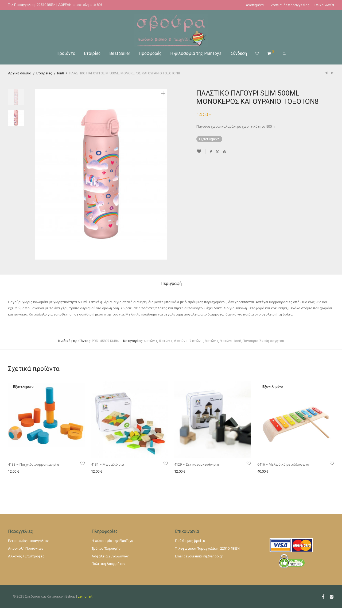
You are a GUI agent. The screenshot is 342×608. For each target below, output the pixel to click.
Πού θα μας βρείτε (190, 541)
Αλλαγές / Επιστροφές (26, 556)
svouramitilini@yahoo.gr (204, 556)
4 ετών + (150, 341)
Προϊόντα (65, 53)
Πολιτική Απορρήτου (108, 564)
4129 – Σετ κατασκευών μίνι (196, 464)
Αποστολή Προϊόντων (25, 548)
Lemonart (85, 596)
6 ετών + (181, 341)
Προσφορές (150, 53)
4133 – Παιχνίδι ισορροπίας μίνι (33, 464)
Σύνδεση (239, 53)
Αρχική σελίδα (19, 73)
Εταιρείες (44, 73)
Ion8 (60, 73)
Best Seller (119, 53)
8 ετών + (211, 341)
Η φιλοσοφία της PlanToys (195, 53)
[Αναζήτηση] (284, 53)
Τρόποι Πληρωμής (106, 548)
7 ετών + (196, 341)
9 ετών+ (226, 341)
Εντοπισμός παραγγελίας (289, 5)
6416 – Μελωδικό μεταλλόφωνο (283, 464)
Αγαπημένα (255, 5)
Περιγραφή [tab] (171, 283)
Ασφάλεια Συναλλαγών (110, 556)
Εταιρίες (92, 53)
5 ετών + (166, 341)
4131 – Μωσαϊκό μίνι (107, 464)
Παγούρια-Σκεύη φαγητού (263, 341)
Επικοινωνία (324, 5)
